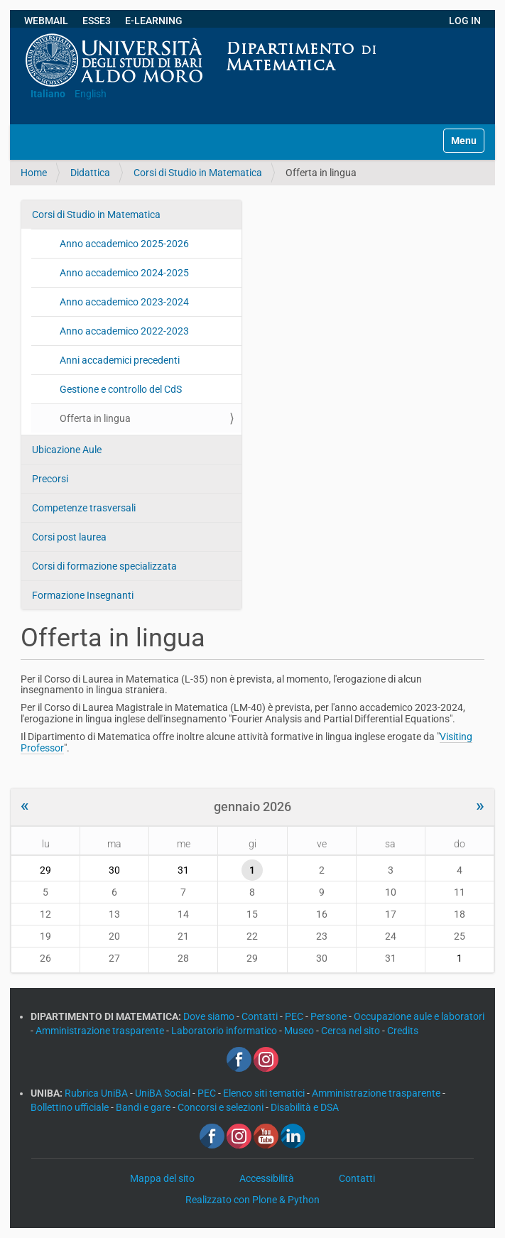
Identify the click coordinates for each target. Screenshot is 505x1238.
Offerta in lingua (95, 418)
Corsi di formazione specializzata (104, 566)
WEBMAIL (46, 20)
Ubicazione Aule (67, 449)
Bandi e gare (144, 1107)
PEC (295, 1016)
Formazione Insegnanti (83, 595)
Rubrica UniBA (97, 1093)
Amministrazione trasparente (101, 1030)
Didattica (90, 172)
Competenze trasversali (84, 508)
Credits (402, 1030)
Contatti (260, 1016)
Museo (300, 1030)
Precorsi (50, 478)
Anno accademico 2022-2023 (124, 331)
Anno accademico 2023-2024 (124, 302)
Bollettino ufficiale (71, 1107)
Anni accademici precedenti (120, 360)
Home (34, 172)
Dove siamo (210, 1016)
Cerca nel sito (351, 1030)
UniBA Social (162, 1093)
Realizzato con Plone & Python (252, 1199)
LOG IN (465, 20)
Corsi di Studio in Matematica (198, 172)
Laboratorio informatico (225, 1030)
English (91, 93)
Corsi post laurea (69, 537)
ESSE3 (96, 20)
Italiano (48, 93)
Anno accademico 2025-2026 (124, 243)
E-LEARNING (154, 20)
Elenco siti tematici (265, 1093)
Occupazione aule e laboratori (419, 1016)
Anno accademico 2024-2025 (124, 272)
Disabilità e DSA (305, 1107)
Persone (329, 1016)
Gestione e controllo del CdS (121, 389)
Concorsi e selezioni (222, 1107)
